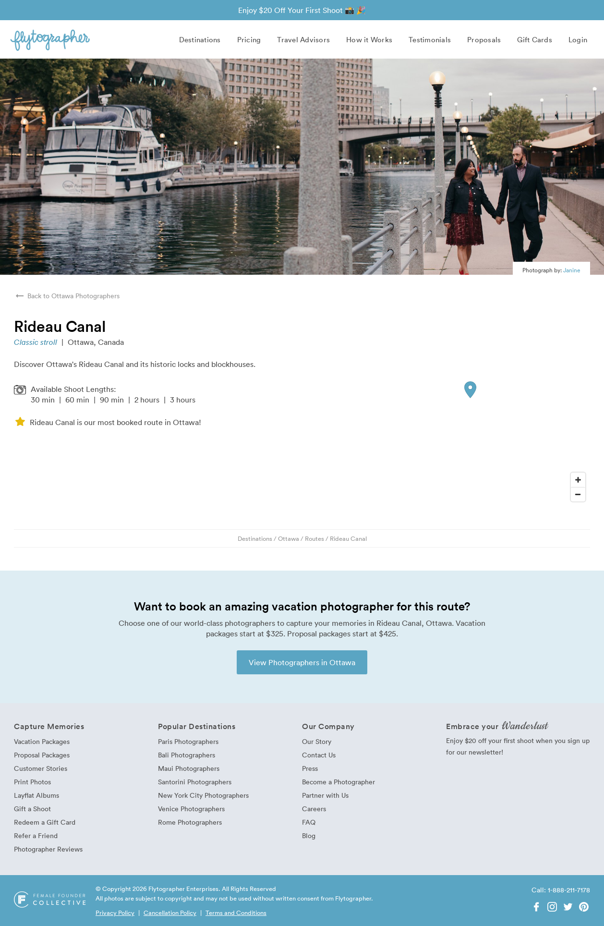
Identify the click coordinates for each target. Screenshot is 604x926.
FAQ (308, 822)
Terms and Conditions (235, 912)
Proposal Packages (42, 754)
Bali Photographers (186, 754)
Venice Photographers (191, 808)
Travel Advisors (303, 39)
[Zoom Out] (578, 494)
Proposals (484, 39)
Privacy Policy (115, 912)
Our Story (316, 741)
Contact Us (319, 754)
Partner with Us (325, 795)
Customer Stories (40, 768)
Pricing (249, 39)
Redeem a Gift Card (44, 822)
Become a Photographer (338, 781)
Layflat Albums (36, 795)
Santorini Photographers (194, 781)
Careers (314, 808)
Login (577, 39)
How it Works (369, 39)
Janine (571, 270)
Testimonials (430, 39)
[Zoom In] (578, 480)
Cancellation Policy (170, 912)
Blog (308, 835)
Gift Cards (534, 39)
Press (310, 768)
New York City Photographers (203, 795)
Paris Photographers (188, 741)
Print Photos (32, 781)
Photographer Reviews (48, 848)
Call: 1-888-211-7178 (561, 889)
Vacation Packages (42, 741)
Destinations (200, 39)
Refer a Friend (36, 835)
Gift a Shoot (32, 808)
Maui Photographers (188, 768)
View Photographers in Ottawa (302, 662)
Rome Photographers (190, 822)
